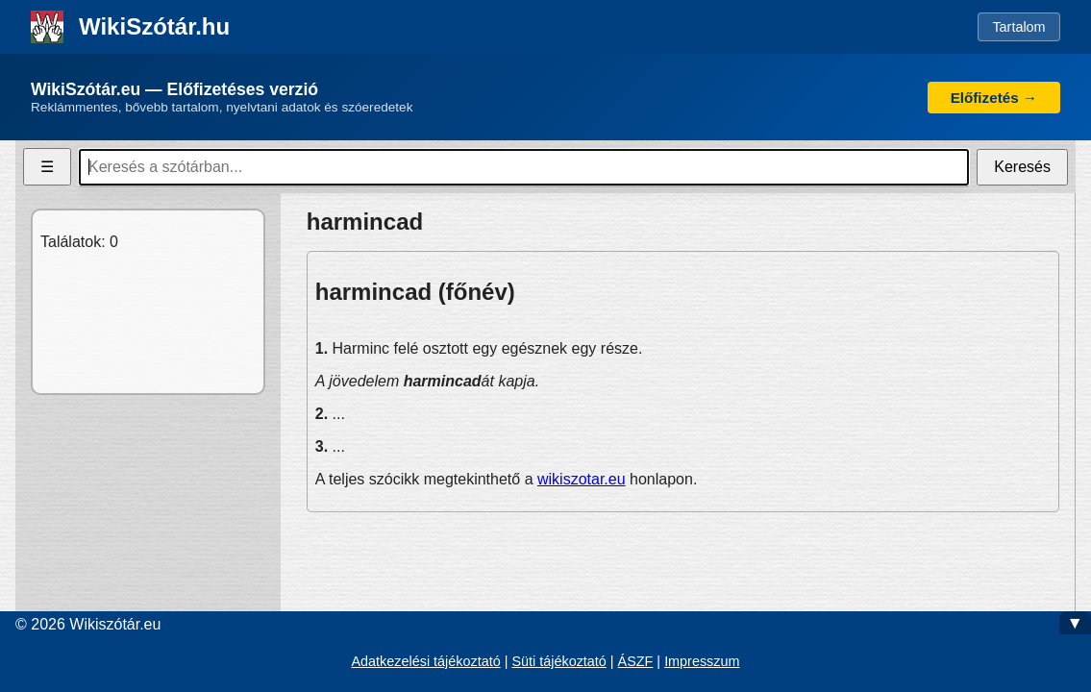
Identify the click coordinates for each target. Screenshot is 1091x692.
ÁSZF (636, 661)
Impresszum (701, 661)
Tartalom (1018, 27)
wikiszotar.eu (581, 479)
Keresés (1022, 167)
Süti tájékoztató (558, 661)
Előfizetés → (994, 97)
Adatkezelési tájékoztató (425, 661)
